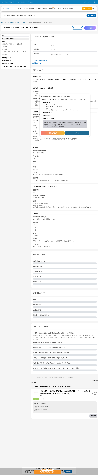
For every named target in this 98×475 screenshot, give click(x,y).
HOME (2, 22)
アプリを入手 (91, 15)
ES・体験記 (11, 22)
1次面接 (4, 46)
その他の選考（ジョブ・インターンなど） (14, 51)
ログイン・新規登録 (87, 8)
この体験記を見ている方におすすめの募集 (14, 66)
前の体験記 (34, 381)
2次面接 (4, 49)
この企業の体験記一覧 (39, 60)
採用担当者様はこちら (89, 2)
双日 (24, 22)
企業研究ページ (37, 63)
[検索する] (94, 9)
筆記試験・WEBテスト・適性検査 (12, 44)
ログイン (77, 133)
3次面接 (4, 54)
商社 (18, 22)
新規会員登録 (53, 133)
